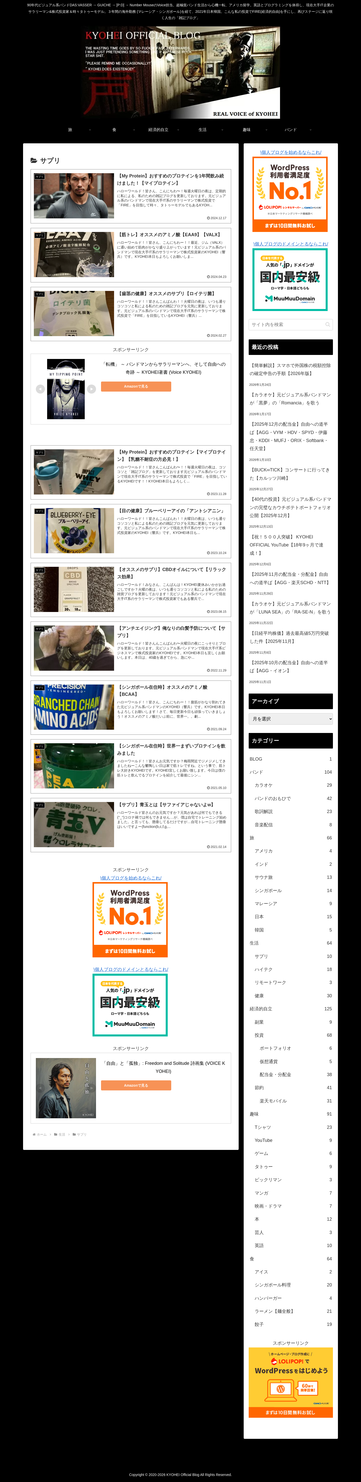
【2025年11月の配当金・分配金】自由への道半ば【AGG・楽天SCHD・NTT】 (290, 578)
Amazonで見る (136, 386)
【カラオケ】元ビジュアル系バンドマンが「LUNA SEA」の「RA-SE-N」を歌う (290, 607)
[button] (327, 324)
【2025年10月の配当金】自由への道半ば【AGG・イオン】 (289, 666)
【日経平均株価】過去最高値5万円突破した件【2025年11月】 (289, 637)
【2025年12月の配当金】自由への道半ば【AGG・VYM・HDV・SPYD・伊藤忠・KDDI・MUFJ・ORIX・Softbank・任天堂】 (289, 436)
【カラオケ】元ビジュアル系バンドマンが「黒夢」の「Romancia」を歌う (290, 398)
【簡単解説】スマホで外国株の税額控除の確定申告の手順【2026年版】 (290, 369)
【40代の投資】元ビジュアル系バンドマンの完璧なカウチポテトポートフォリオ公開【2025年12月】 (290, 507)
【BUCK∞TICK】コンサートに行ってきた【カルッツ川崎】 (290, 473)
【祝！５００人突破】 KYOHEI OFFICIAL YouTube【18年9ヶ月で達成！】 (286, 545)
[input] (291, 324)
